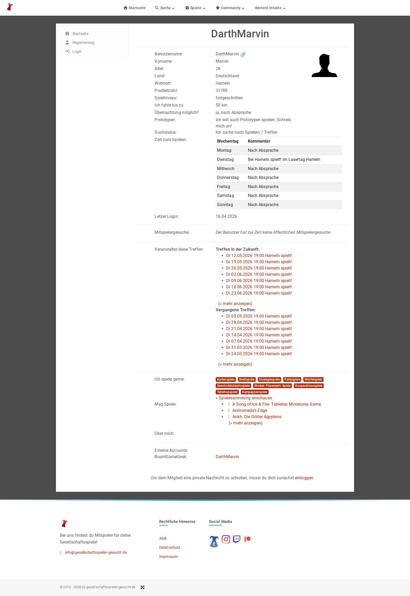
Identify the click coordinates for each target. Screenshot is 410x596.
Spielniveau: (166, 97)
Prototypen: (165, 119)
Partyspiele (292, 379)
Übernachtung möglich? (177, 112)
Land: (160, 75)
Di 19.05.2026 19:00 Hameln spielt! (259, 261)
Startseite (134, 8)
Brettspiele (246, 379)
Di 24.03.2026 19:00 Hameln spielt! (259, 353)
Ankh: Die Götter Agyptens (256, 416)
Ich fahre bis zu (169, 105)
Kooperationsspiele (309, 386)
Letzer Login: (167, 216)
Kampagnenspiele (254, 392)
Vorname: (164, 61)
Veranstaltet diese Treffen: (179, 249)
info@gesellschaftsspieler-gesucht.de (96, 552)
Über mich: (164, 433)
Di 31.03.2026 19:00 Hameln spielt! (259, 347)
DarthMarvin (227, 456)
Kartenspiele (226, 379)
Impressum (168, 556)
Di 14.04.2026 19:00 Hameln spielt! (259, 334)
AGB (163, 538)
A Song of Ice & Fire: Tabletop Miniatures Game (276, 404)
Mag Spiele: (165, 404)
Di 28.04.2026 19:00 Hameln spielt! (259, 322)
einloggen (304, 477)
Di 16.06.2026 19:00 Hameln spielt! (259, 286)
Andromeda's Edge (249, 410)
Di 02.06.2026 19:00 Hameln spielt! (259, 274)
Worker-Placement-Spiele (272, 386)
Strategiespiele (269, 379)
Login (77, 51)
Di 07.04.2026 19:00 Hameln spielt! (259, 341)
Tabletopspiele (227, 392)
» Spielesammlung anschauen (244, 397)
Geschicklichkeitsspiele (233, 386)
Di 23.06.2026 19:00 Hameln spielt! (259, 293)
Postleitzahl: (166, 90)
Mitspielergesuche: (172, 232)
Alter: (159, 68)
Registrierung (83, 42)
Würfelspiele (313, 379)
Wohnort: (163, 83)
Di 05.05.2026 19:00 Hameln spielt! (259, 316)
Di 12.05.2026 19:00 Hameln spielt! (259, 255)
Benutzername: (169, 53)
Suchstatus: (166, 132)
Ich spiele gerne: (170, 379)
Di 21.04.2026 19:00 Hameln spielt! (259, 328)
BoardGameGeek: (171, 456)
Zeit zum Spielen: (171, 139)
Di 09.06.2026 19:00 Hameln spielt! (259, 280)
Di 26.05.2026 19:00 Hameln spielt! (259, 268)
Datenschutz (169, 547)
